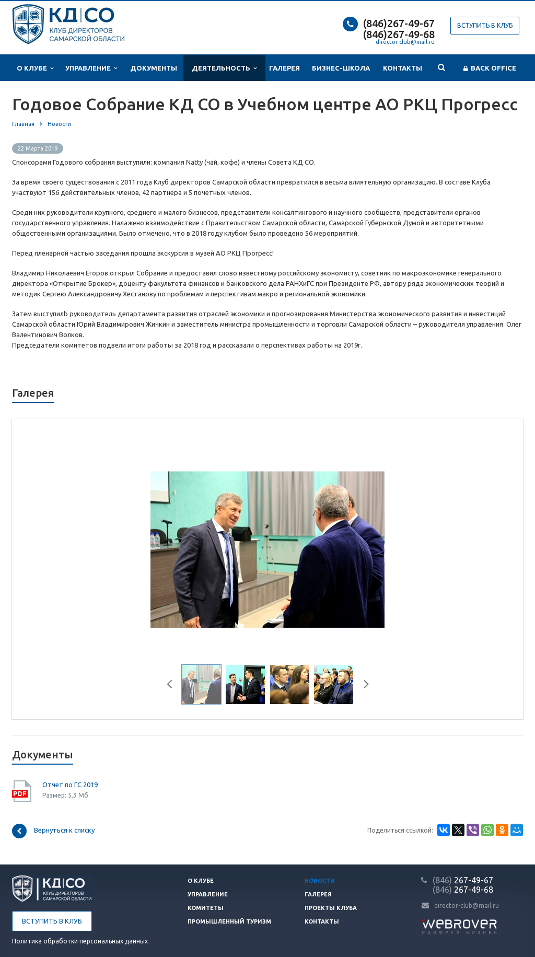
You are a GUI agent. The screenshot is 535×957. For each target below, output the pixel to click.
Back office (489, 68)
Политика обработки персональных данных (80, 941)
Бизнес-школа (341, 68)
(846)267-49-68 (399, 34)
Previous (173, 685)
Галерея (284, 68)
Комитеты (206, 908)
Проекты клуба (331, 908)
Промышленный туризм (229, 921)
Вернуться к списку (53, 831)
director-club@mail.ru (405, 42)
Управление (91, 68)
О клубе (35, 68)
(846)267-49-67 (399, 23)
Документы (153, 68)
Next (362, 685)
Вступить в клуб (485, 25)
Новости (320, 881)
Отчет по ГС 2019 (70, 784)
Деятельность (224, 68)
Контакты (402, 68)
